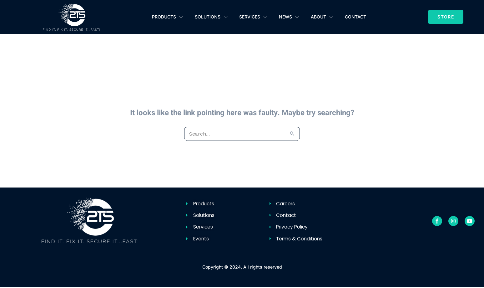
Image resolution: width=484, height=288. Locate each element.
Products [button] (168, 17)
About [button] (322, 17)
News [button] (289, 17)
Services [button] (253, 17)
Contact (355, 16)
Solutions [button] (211, 17)
